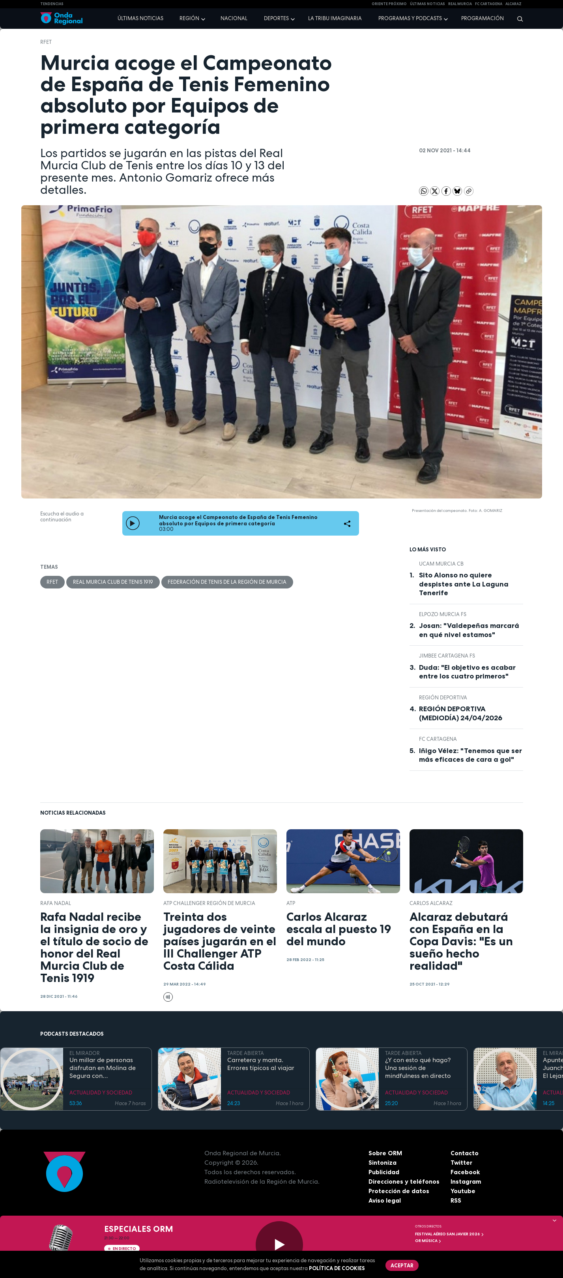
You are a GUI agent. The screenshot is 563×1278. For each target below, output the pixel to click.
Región (189, 18)
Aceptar (402, 1265)
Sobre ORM (385, 1153)
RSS (456, 1200)
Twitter (462, 1162)
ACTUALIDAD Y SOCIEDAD (100, 1092)
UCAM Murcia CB (441, 563)
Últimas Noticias (427, 4)
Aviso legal (384, 1200)
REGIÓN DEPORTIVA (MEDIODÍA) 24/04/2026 (460, 713)
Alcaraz (513, 4)
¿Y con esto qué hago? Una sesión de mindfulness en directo (418, 1068)
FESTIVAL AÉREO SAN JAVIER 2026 (449, 1234)
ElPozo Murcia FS (442, 614)
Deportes (276, 18)
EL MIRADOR (84, 1053)
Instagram (466, 1181)
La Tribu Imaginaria (335, 18)
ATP (290, 903)
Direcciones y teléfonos (404, 1181)
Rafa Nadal (55, 903)
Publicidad (384, 1172)
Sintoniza (382, 1162)
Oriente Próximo (389, 4)
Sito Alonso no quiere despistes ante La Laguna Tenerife (464, 584)
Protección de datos (399, 1191)
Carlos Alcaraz (431, 903)
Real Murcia (460, 4)
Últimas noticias (140, 18)
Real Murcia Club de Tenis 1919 (113, 582)
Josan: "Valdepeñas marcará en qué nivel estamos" (469, 630)
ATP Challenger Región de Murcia (209, 903)
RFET (46, 42)
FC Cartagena (438, 739)
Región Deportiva (443, 697)
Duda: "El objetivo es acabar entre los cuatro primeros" (467, 672)
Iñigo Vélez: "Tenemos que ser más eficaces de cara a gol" (470, 755)
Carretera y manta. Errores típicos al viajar (260, 1064)
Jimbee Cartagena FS (447, 655)
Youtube (463, 1191)
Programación (482, 18)
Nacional (234, 18)
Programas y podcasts (410, 18)
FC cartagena (488, 4)
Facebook (465, 1172)
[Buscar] (517, 18)
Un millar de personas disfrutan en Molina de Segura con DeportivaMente (102, 1068)
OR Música (428, 1240)
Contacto (465, 1153)
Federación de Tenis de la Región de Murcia (227, 582)
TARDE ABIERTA (245, 1053)
